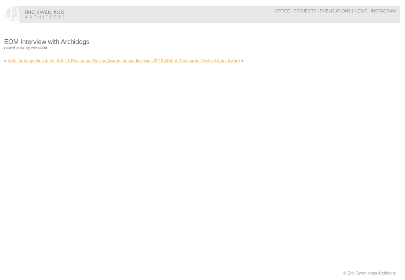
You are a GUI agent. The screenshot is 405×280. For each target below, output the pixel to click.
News (360, 11)
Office (282, 11)
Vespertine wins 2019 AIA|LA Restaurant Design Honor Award (181, 60)
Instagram (383, 11)
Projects (305, 11)
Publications (335, 11)
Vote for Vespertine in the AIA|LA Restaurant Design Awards (65, 60)
